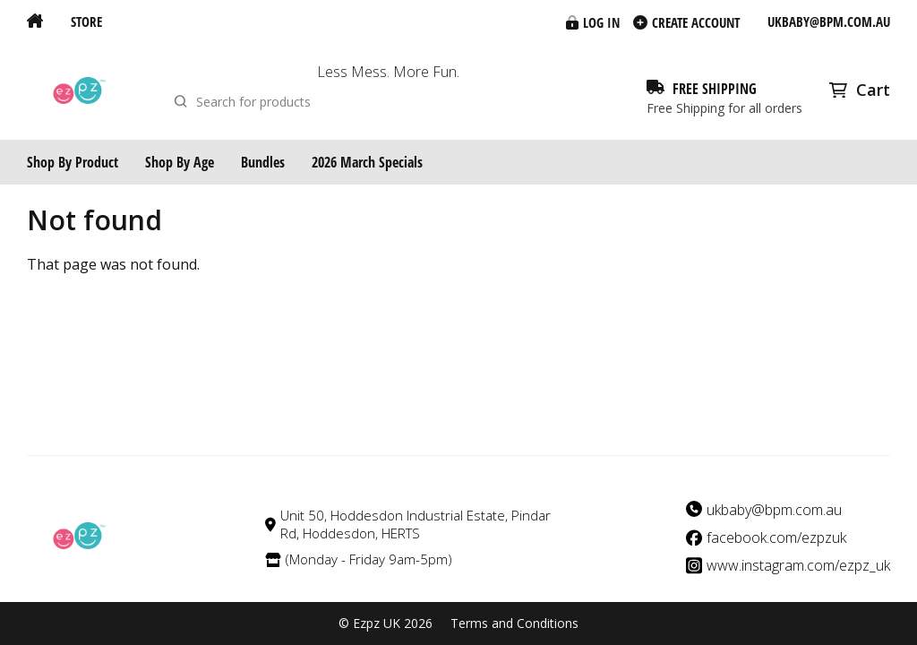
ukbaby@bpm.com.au (828, 21)
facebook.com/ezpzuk (776, 538)
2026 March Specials (367, 162)
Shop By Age (179, 162)
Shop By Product (72, 162)
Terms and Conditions (514, 623)
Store (86, 21)
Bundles (263, 162)
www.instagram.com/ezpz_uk (798, 565)
